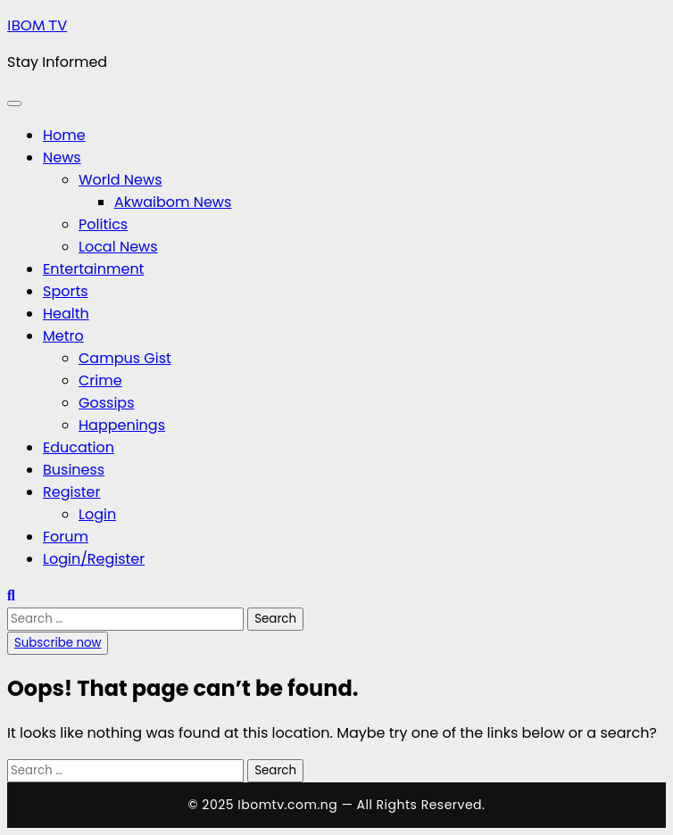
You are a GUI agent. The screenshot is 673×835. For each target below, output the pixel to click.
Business (73, 469)
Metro (63, 336)
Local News (118, 246)
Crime (100, 380)
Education (78, 447)
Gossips (107, 403)
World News (120, 179)
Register (71, 492)
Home (64, 135)
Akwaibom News (172, 202)
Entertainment (93, 269)
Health (66, 313)
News (62, 157)
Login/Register (94, 559)
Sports (65, 291)
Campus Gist (125, 358)
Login (97, 514)
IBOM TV (37, 24)
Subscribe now (57, 642)
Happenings (122, 425)
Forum (65, 536)
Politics (103, 224)
